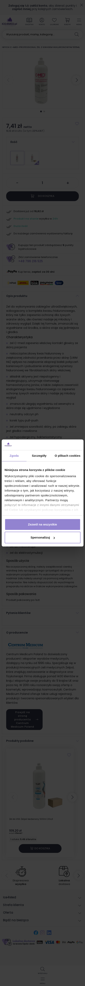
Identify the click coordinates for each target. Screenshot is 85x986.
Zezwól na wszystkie (42, 524)
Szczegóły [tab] (39, 455)
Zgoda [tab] (14, 455)
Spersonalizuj (42, 537)
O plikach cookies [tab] (67, 455)
